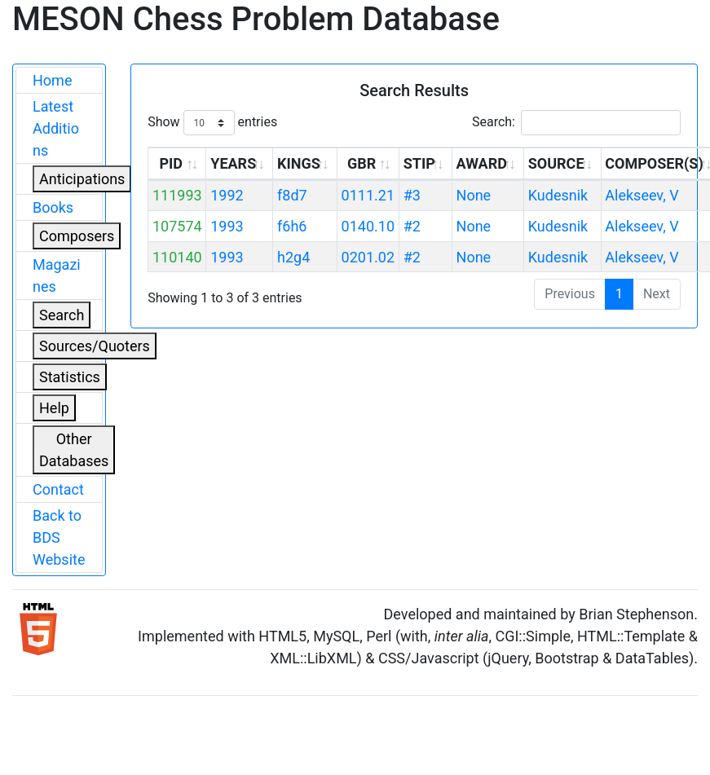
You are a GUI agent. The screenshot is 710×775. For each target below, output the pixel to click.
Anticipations (82, 178)
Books (53, 207)
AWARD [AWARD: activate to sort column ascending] (481, 163)
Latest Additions (56, 128)
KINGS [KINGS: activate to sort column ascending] (298, 163)
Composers (76, 235)
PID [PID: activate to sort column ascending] (171, 163)
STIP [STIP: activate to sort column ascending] (419, 163)
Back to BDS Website (59, 537)
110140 (177, 257)
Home (52, 80)
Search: (576, 122)
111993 (177, 195)
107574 (177, 226)
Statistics (69, 376)
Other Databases (73, 449)
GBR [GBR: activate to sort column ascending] (361, 163)
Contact (58, 489)
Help (54, 407)
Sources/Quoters (94, 345)
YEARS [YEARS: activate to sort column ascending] (233, 163)
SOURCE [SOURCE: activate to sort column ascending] (556, 163)
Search (61, 315)
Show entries (212, 122)
